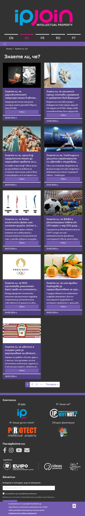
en (11, 38)
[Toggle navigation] (5, 44)
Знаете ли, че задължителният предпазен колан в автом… (21, 94)
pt (74, 38)
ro (58, 38)
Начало (9, 49)
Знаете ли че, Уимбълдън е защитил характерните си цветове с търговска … (62, 158)
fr (42, 38)
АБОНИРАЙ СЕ (10, 502)
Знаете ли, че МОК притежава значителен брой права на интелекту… (21, 286)
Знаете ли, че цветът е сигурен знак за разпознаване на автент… (21, 350)
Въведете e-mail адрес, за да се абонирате (22, 483)
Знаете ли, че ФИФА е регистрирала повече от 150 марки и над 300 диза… (62, 222)
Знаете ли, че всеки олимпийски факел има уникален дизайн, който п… (21, 222)
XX (60, 108)
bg (27, 38)
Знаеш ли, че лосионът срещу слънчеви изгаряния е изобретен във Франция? (62, 94)
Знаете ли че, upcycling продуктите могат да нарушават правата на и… (21, 158)
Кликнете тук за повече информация (23, 514)
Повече (22, 112)
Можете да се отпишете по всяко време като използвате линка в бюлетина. (29, 497)
